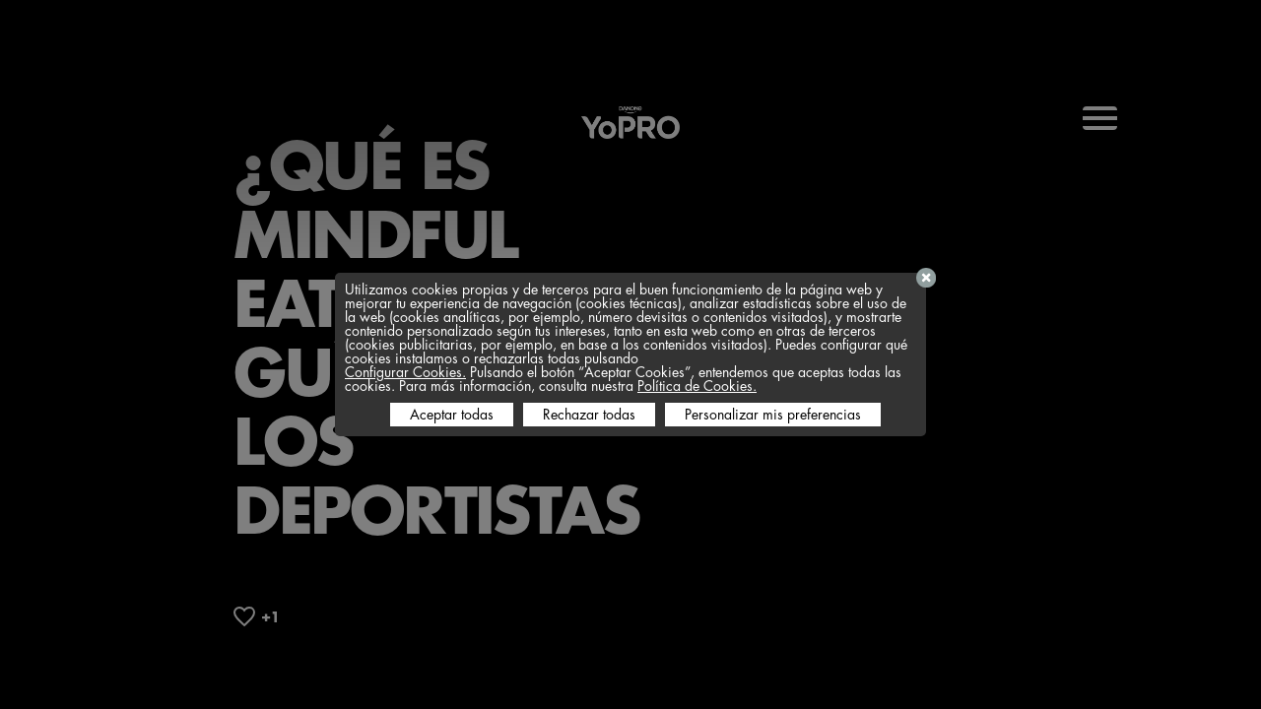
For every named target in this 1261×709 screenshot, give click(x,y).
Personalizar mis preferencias (773, 414)
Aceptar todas (452, 414)
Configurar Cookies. (405, 372)
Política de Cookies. (697, 386)
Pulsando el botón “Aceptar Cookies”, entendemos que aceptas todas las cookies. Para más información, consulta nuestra (623, 379)
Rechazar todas (589, 414)
